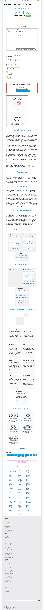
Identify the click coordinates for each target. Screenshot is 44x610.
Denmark (11, 481)
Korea (19, 497)
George (25, 236)
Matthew (16, 248)
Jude (29, 246)
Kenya (10, 497)
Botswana (28, 475)
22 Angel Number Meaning (27, 420)
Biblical (19, 475)
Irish (18, 493)
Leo (16, 255)
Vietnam (28, 513)
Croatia (19, 479)
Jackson (13, 246)
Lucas (15, 238)
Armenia (10, 474)
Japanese (19, 496)
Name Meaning (7, 522)
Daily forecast (7, 528)
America (28, 471)
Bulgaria (10, 476)
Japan (10, 496)
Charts (5, 4)
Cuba (27, 479)
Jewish (27, 496)
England (19, 483)
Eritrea (10, 484)
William (25, 241)
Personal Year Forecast (8, 577)
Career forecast (7, 551)
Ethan (30, 241)
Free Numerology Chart (8, 567)
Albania (19, 471)
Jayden (25, 298)
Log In (27, 0)
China (27, 478)
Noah (12, 236)
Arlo (27, 281)
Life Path (20, 4)
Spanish (19, 510)
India (10, 492)
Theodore (16, 245)
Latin (10, 498)
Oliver (10, 236)
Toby (27, 246)
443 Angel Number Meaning (13, 443)
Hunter (22, 255)
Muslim (28, 500)
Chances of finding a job (8, 553)
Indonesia (28, 492)
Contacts (6, 596)
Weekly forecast (7, 527)
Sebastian (13, 241)
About (6, 587)
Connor (21, 302)
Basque (27, 474)
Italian (10, 494)
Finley (24, 243)
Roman (23, 297)
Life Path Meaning (7, 537)
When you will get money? (9, 563)
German (19, 487)
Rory (31, 245)
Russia (27, 506)
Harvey (17, 300)
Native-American (12, 501)
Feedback (6, 588)
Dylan (16, 241)
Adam (10, 241)
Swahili (27, 510)
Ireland (10, 493)
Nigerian (19, 502)
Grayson (13, 248)
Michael (17, 302)
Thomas (25, 274)
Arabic (27, 472)
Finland (10, 485)
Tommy (26, 255)
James (24, 276)
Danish (27, 480)
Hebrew (19, 489)
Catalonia (11, 478)
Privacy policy (7, 591)
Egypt (10, 483)
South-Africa (29, 509)
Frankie (10, 245)
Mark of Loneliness (8, 581)
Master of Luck (7, 578)
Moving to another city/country (9, 561)
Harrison (30, 243)
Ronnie (28, 248)
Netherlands (20, 501)
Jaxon (33, 281)
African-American (12, 471)
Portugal (10, 506)
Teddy (33, 241)
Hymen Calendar (7, 582)
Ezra (26, 257)
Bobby (10, 246)
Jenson (21, 257)
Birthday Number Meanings (9, 538)
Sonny (24, 302)
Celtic (19, 478)
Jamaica (28, 494)
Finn (22, 298)
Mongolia (20, 500)
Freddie (25, 238)
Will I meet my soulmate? (8, 543)
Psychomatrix (7, 523)
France (19, 485)
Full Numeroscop (7, 576)
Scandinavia (11, 507)
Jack (30, 236)
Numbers (30, 4)
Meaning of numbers (8, 536)
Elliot (9, 248)
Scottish (28, 507)
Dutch (27, 481)
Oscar (18, 236)
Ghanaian (11, 488)
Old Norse (20, 503)
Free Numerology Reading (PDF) (10, 569)
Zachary (16, 246)
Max (12, 238)
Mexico (10, 500)
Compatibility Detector (8, 580)
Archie (30, 238)
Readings (15, 4)
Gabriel (10, 250)
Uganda (19, 513)
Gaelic (10, 487)
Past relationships (7, 547)
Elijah (19, 241)
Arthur (19, 255)
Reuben (16, 243)
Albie (12, 243)
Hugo (30, 248)
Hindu (27, 489)
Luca (18, 243)
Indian (19, 492)
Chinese (10, 479)
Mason (27, 243)
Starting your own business (9, 555)
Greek (27, 488)
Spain (10, 510)
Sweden (10, 511)
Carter (10, 243)
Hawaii (10, 489)
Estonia (19, 484)
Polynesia (28, 505)
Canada (27, 476)
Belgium (10, 475)
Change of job (7, 554)
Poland (19, 505)
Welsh (19, 514)
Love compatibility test (8, 530)
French (27, 485)
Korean (27, 497)
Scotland (19, 507)
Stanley (23, 300)
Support (22, 0)
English (27, 483)
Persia (27, 503)
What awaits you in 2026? (9, 526)
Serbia (10, 509)
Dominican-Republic (22, 481)
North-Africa (29, 502)
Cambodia (20, 476)
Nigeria (10, 502)
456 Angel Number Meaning (27, 432)
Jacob (33, 236)
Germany (28, 487)
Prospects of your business (9, 557)
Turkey (10, 513)
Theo (33, 238)
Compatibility (25, 4)
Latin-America (20, 498)
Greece (19, 488)
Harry (27, 236)
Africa (19, 470)
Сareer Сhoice (7, 531)
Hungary (10, 491)
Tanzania (19, 511)
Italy (18, 494)
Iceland (19, 491)
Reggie (29, 245)
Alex (25, 297)
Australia (19, 474)
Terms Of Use (7, 592)
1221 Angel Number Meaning (13, 421)
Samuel (32, 246)
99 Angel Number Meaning (13, 431)
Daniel (18, 238)
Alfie (27, 238)
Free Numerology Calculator (9, 571)
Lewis (20, 300)
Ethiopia (28, 484)
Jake (12, 245)
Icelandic (28, 491)
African (27, 470)
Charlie (16, 236)
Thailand (28, 511)
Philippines (11, 505)
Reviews (6, 590)
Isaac (27, 241)
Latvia (27, 498)
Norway (10, 503)
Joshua (10, 238)
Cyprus (10, 480)
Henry (22, 292)
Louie (24, 246)
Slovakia (19, 509)
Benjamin (17, 257)
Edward (30, 281)
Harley (24, 248)
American (11, 472)
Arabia (19, 472)
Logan (28, 274)
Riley (33, 245)
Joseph (25, 281)
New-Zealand (29, 501)
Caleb (24, 257)
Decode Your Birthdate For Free (22, 91)
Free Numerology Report (8, 570)
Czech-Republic (21, 480)
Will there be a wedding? (8, 544)
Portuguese (20, 506)
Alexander (25, 245)
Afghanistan (11, 470)
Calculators (10, 4)
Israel (27, 493)
